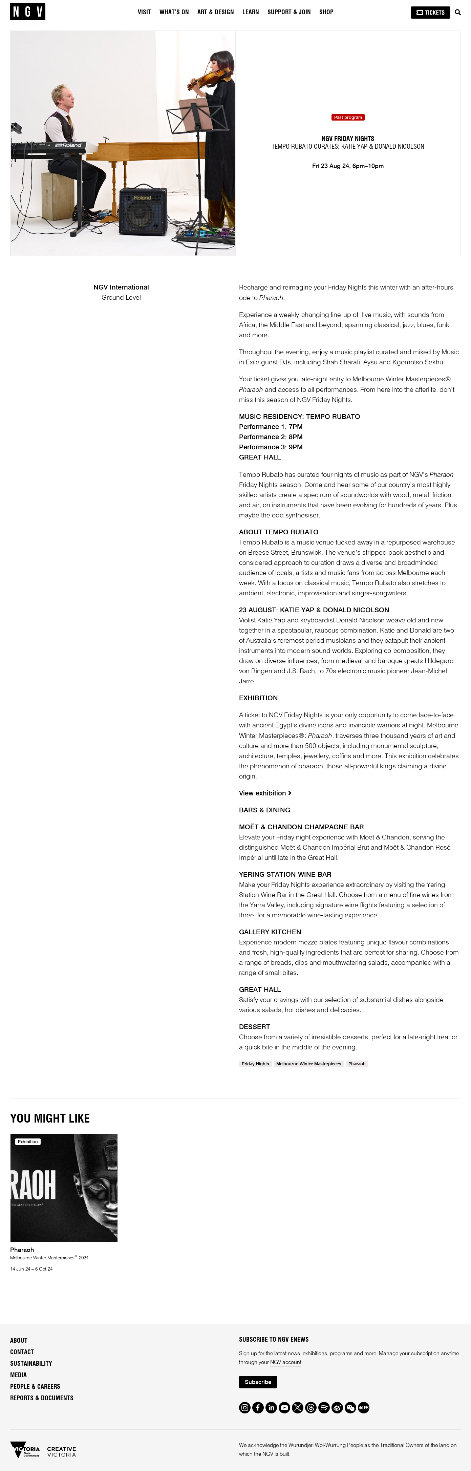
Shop (326, 12)
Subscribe (258, 1382)
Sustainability (31, 1364)
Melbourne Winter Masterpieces (308, 1064)
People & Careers (35, 1387)
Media (18, 1375)
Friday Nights (255, 1064)
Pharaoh (357, 1064)
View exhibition (265, 793)
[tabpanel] (123, 143)
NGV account (285, 1362)
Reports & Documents (41, 1398)
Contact (22, 1352)
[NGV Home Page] (27, 12)
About (18, 1341)
